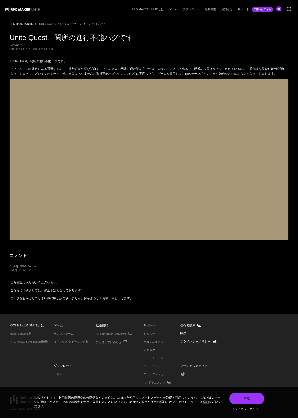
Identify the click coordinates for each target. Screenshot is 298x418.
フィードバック (97, 23)
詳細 (206, 402)
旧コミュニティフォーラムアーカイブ (60, 23)
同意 (247, 399)
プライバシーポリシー (246, 409)
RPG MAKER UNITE (21, 23)
